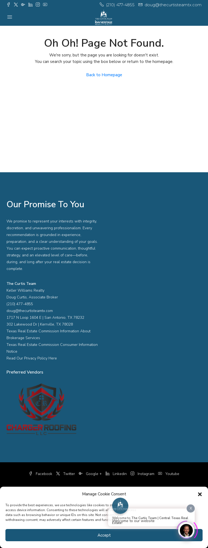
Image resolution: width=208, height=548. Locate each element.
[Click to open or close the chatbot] (186, 529)
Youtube (168, 473)
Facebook (41, 473)
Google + (91, 473)
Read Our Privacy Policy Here (31, 358)
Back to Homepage (104, 75)
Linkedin (117, 473)
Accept (104, 535)
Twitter (66, 473)
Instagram (143, 473)
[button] (200, 494)
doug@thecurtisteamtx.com (29, 310)
